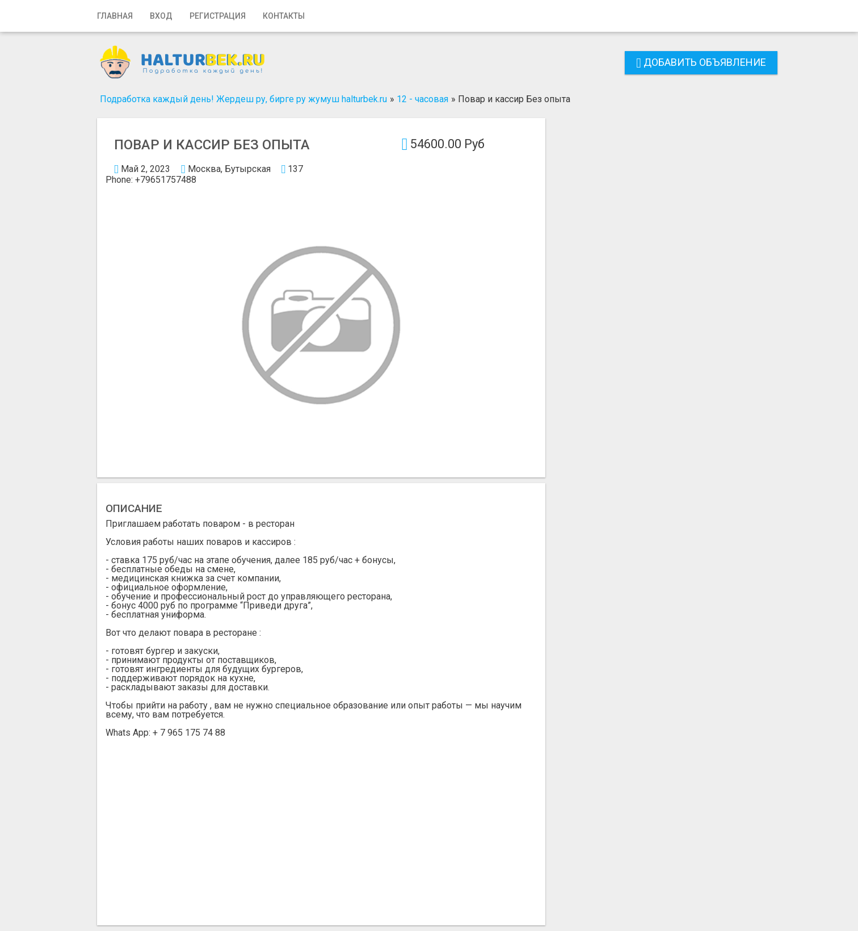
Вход (161, 15)
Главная (115, 15)
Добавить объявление (701, 62)
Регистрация (218, 15)
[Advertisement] (321, 822)
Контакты (284, 15)
